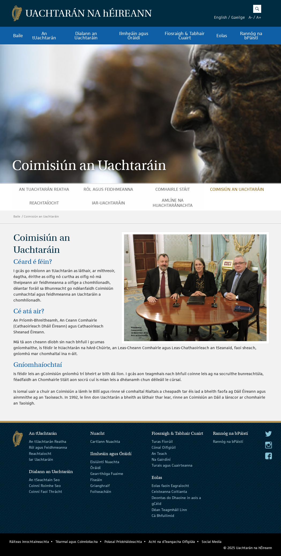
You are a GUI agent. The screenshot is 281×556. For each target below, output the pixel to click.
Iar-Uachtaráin (108, 203)
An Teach (159, 453)
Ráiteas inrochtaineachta (29, 541)
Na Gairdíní (161, 459)
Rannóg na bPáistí (251, 36)
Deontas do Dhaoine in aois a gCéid (176, 500)
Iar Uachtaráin (41, 459)
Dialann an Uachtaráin (86, 36)
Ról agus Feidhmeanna (108, 189)
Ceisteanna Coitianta (169, 491)
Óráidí (95, 467)
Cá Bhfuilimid (163, 515)
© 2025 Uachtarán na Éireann (247, 548)
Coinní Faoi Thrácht (45, 491)
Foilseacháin (100, 491)
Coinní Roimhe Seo (45, 485)
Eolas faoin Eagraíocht (170, 485)
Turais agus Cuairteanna (172, 465)
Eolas (221, 36)
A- (250, 17)
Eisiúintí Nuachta (104, 461)
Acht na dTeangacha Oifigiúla (172, 541)
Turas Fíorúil (162, 441)
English (220, 17)
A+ (258, 17)
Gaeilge (238, 17)
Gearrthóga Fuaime (106, 473)
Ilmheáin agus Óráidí (133, 36)
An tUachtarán (44, 36)
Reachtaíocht (44, 203)
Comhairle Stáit (172, 189)
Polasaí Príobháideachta (123, 541)
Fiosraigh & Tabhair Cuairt (185, 36)
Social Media (212, 541)
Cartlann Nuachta (105, 441)
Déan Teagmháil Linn (169, 509)
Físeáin (96, 479)
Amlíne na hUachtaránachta (173, 202)
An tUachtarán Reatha (44, 189)
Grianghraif (100, 485)
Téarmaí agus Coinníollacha (76, 541)
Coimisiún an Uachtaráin (237, 189)
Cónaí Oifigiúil (164, 447)
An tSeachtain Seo (44, 479)
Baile (18, 36)
